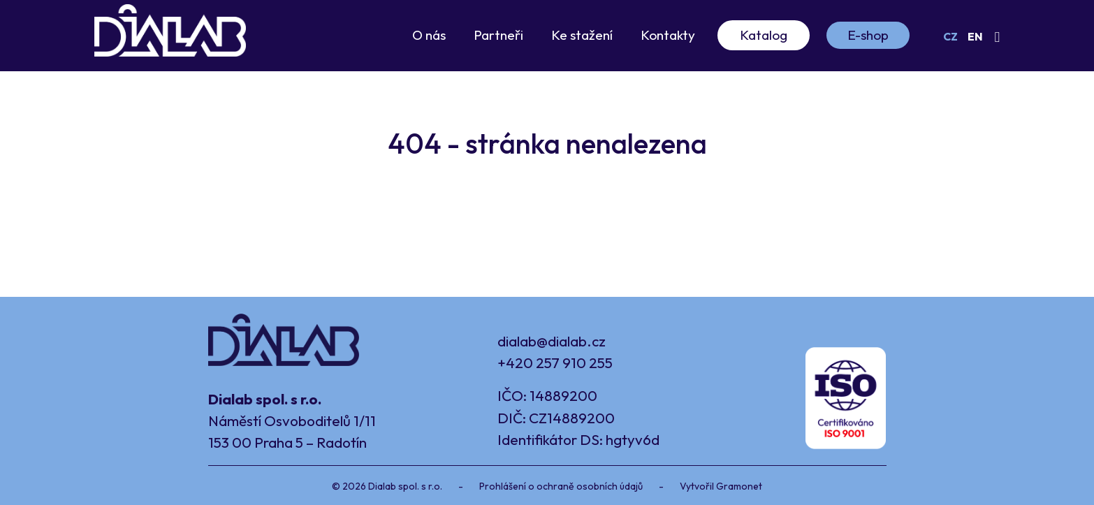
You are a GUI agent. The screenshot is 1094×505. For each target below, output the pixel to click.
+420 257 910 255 (555, 362)
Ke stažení (582, 35)
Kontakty (668, 35)
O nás (429, 35)
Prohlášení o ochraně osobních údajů (561, 486)
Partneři (498, 35)
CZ (950, 36)
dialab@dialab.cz (551, 341)
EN (975, 36)
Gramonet (739, 486)
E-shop (868, 35)
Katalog (763, 35)
